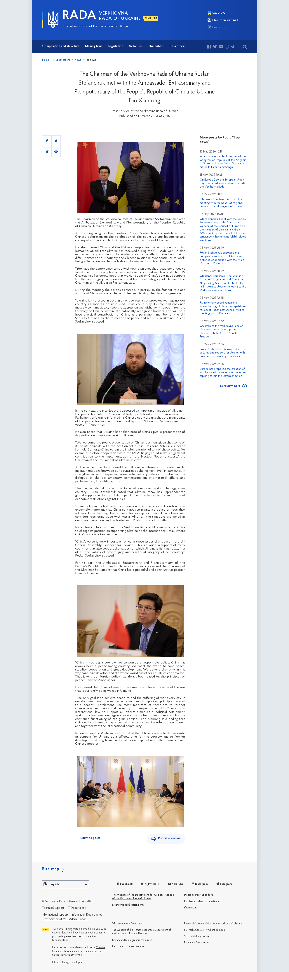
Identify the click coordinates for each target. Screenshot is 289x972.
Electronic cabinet (223, 20)
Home (45, 60)
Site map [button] (50, 869)
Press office (177, 46)
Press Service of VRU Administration (64, 919)
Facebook (125, 884)
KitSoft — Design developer (67, 962)
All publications (61, 60)
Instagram (200, 884)
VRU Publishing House (196, 936)
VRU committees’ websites (127, 924)
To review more (230, 385)
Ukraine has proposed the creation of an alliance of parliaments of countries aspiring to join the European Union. (223, 372)
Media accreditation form (198, 895)
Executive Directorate (196, 943)
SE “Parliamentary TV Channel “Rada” (205, 930)
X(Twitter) (150, 884)
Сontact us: (190, 908)
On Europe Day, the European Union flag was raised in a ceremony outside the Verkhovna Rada (223, 183)
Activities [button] (135, 46)
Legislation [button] (115, 46)
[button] (65, 884)
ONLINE (151, 18)
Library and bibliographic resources (132, 940)
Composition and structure (60, 46)
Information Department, (87, 915)
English (215, 27)
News (78, 60)
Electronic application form (128, 905)
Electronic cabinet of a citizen (201, 901)
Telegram (224, 884)
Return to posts (90, 838)
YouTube (176, 884)
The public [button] (155, 46)
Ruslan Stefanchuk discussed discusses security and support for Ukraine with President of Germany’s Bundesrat (223, 353)
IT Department (77, 908)
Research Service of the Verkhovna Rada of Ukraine (213, 924)
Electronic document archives (129, 946)
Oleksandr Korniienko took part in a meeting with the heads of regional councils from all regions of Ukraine (221, 203)
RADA (79, 16)
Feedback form (60, 940)
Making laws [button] (93, 46)
